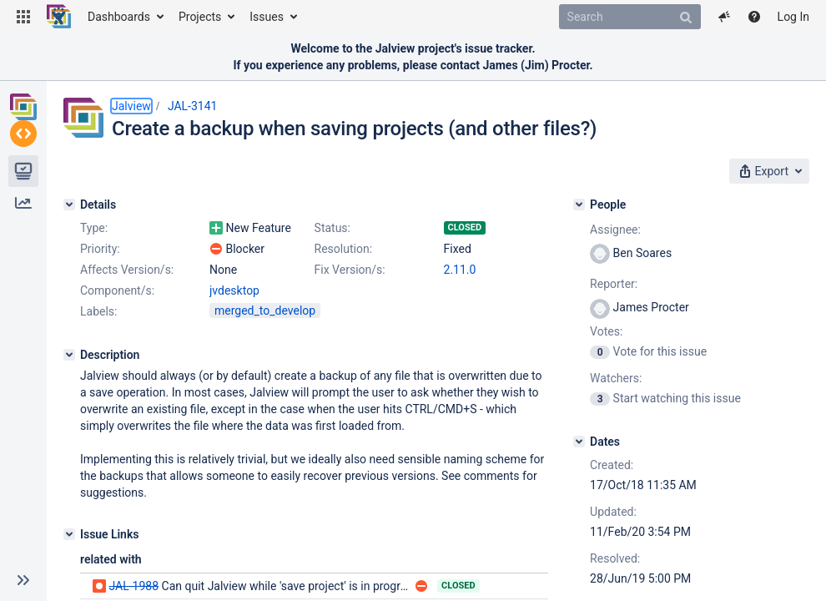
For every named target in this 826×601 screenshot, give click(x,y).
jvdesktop (234, 290)
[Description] (69, 355)
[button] (23, 16)
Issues (266, 16)
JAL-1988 (133, 586)
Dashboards (119, 16)
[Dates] (579, 441)
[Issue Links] (69, 534)
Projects (200, 16)
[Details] (69, 204)
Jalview (131, 106)
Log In (793, 16)
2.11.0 (460, 269)
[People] (579, 204)
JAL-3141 (193, 106)
